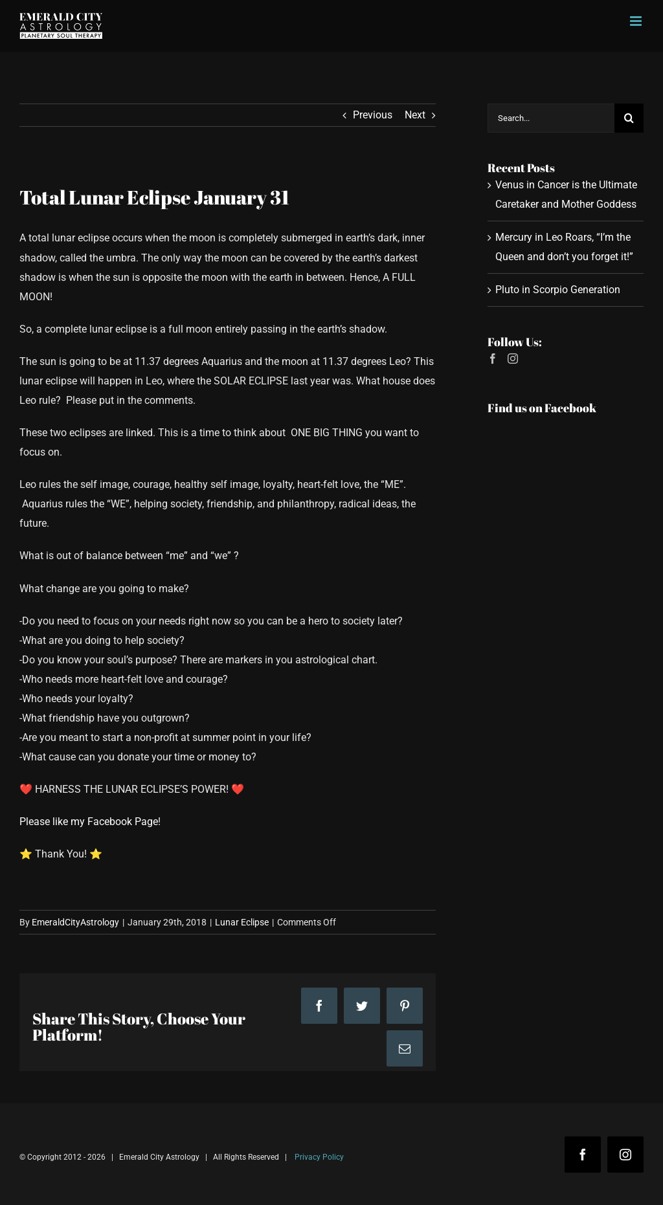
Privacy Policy (319, 1157)
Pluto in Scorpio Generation (557, 289)
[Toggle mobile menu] (637, 21)
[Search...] (551, 118)
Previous (372, 115)
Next (415, 115)
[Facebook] (493, 358)
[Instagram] (513, 358)
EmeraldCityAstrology (75, 922)
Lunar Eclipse (242, 922)
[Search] (629, 118)
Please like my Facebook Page (88, 821)
